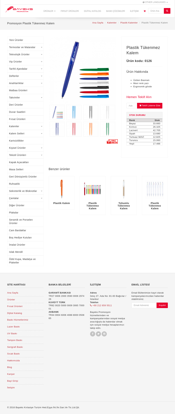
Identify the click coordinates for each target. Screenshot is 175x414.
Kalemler (112, 22)
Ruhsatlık (14, 183)
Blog (9, 367)
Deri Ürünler (16, 104)
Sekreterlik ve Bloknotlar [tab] (26, 191)
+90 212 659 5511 (101, 305)
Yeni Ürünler (16, 40)
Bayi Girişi (12, 381)
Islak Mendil (16, 252)
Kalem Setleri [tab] (26, 133)
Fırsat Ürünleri (70, 11)
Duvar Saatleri (17, 112)
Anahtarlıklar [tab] (26, 83)
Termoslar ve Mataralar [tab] (26, 47)
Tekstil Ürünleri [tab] (26, 155)
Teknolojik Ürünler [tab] (26, 54)
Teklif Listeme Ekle (149, 105)
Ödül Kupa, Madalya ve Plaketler (22, 261)
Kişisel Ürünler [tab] (26, 148)
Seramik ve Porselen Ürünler (21, 221)
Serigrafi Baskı (15, 347)
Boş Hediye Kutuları (20, 237)
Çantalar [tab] (26, 198)
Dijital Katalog (92, 11)
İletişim (134, 11)
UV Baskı (12, 333)
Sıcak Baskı (13, 353)
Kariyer (11, 374)
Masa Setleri (16, 169)
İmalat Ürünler (17, 244)
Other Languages (155, 2)
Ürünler (49, 11)
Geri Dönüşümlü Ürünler (23, 176)
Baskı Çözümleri (115, 11)
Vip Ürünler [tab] (26, 61)
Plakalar (13, 212)
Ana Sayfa (97, 22)
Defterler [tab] (26, 76)
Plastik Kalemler (129, 22)
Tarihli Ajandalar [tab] (26, 68)
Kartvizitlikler (16, 140)
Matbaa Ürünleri (18, 90)
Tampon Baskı (14, 340)
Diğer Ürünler (16, 205)
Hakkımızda (13, 360)
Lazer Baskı (13, 326)
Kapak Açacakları (19, 162)
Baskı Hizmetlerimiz (17, 320)
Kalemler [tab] (26, 126)
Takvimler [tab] (26, 97)
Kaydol (162, 305)
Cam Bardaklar (17, 230)
